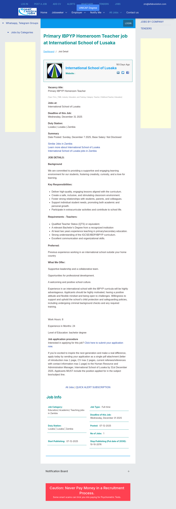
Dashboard (49, 51)
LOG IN (24, 4)
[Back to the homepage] (27, 11)
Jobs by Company (152, 21)
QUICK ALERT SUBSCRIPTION (93, 387)
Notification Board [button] (57, 471)
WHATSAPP (87, 4)
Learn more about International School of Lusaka (74, 147)
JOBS (117, 4)
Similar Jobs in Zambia (60, 143)
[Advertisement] (20, 87)
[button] (20, 23)
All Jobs (70, 387)
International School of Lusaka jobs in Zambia (72, 151)
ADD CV (57, 4)
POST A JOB (40, 4)
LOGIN (128, 23)
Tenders (146, 28)
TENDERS (104, 4)
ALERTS (71, 4)
